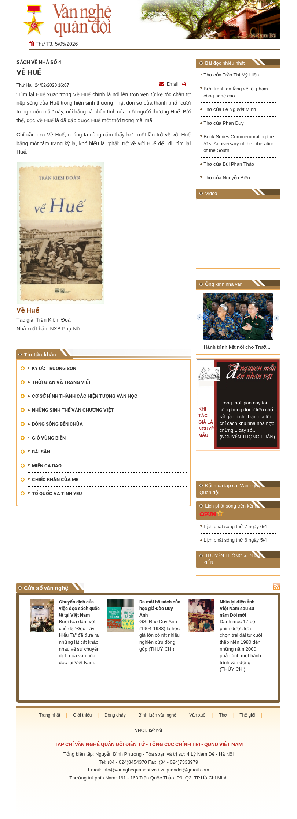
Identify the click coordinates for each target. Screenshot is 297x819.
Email (169, 84)
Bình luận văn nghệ (157, 715)
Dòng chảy (115, 715)
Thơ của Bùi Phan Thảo (228, 164)
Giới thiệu (82, 715)
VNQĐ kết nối (148, 730)
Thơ (223, 715)
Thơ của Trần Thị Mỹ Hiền (231, 75)
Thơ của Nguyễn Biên (226, 177)
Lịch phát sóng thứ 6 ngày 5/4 (235, 540)
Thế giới (247, 715)
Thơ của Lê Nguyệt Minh (229, 109)
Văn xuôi (197, 715)
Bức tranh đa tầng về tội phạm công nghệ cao (235, 92)
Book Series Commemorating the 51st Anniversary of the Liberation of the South (238, 143)
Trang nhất (49, 715)
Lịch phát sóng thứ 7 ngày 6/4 (235, 526)
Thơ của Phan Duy (223, 123)
